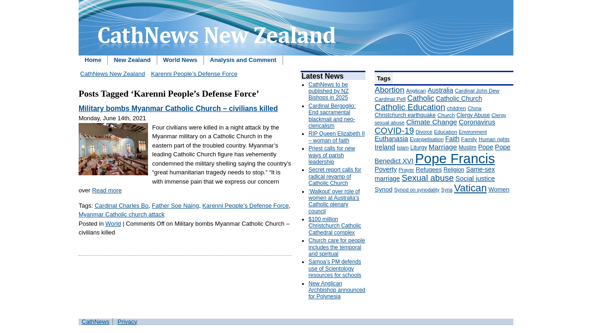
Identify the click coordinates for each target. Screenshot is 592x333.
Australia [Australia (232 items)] (440, 90)
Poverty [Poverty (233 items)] (386, 169)
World (113, 223)
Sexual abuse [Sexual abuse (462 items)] (427, 178)
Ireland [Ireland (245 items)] (385, 147)
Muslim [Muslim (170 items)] (467, 147)
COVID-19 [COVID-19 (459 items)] (394, 131)
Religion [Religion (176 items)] (454, 169)
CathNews (96, 321)
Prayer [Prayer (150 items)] (406, 170)
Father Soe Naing (175, 205)
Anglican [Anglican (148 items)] (416, 90)
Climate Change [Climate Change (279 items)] (431, 122)
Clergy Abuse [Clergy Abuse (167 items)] (473, 115)
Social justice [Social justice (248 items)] (475, 178)
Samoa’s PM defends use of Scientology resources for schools (334, 268)
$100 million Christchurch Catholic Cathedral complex (334, 226)
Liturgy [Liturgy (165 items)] (418, 147)
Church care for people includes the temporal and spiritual (336, 247)
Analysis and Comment (243, 59)
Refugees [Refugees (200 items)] (429, 169)
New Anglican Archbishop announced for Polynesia (336, 290)
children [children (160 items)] (456, 108)
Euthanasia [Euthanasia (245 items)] (391, 138)
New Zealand (132, 59)
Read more (107, 190)
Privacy (127, 321)
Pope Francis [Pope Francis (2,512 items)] (455, 158)
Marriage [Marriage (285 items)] (443, 147)
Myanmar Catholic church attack (122, 214)
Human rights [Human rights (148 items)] (494, 139)
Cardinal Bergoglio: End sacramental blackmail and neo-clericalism (332, 116)
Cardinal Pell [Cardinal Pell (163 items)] (390, 99)
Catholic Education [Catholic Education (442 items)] (410, 107)
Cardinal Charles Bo (121, 205)
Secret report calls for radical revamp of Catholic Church (334, 176)
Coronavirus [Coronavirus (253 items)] (477, 122)
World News (180, 59)
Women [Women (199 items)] (498, 189)
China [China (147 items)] (474, 108)
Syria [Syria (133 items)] (446, 189)
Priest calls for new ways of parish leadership (331, 155)
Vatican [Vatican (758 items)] (470, 188)
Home (93, 59)
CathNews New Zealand (112, 73)
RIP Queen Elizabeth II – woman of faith (336, 136)
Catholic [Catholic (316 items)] (420, 98)
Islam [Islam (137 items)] (403, 147)
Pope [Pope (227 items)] (485, 147)
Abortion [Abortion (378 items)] (389, 89)
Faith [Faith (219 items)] (452, 139)
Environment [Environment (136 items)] (473, 132)
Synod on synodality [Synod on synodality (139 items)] (416, 189)
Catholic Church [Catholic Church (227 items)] (459, 98)
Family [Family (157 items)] (469, 139)
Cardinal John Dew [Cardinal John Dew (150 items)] (477, 90)
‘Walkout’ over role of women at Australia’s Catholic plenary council (334, 201)
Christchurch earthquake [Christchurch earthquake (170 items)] (405, 115)
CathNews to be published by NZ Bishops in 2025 (328, 91)
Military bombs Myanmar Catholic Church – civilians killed (178, 108)
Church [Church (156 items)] (446, 115)
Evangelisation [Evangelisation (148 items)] (427, 139)
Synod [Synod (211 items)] (384, 189)
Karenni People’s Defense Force (194, 73)
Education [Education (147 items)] (445, 132)
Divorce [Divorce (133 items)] (424, 132)
